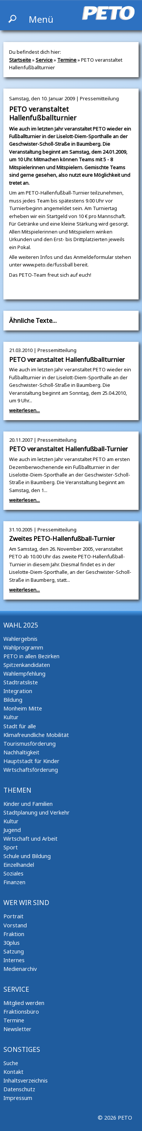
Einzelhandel (18, 864)
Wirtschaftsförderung (30, 769)
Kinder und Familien (28, 803)
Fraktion (13, 934)
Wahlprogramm (23, 647)
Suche (10, 1063)
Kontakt (13, 1071)
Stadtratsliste (20, 682)
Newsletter (17, 1029)
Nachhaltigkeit (21, 752)
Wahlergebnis (20, 638)
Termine (66, 59)
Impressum (17, 1097)
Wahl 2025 (20, 625)
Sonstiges (21, 1049)
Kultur (11, 717)
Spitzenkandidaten (26, 664)
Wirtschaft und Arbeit (30, 838)
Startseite (20, 59)
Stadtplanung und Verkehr (36, 812)
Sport (10, 847)
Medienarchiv (20, 968)
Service (44, 59)
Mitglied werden (23, 1002)
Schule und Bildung (27, 856)
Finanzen (14, 882)
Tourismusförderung (29, 743)
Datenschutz (19, 1089)
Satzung (13, 951)
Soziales (13, 873)
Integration (17, 691)
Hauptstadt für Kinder (31, 761)
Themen (17, 790)
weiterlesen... (24, 410)
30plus (11, 942)
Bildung (12, 699)
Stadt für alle (19, 726)
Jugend (12, 829)
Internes (14, 960)
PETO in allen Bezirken (31, 656)
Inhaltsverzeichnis (25, 1080)
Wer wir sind (26, 902)
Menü (41, 19)
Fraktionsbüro (21, 1011)
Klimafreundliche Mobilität (36, 734)
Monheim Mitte (22, 708)
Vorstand (15, 925)
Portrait (13, 916)
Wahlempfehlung (24, 673)
